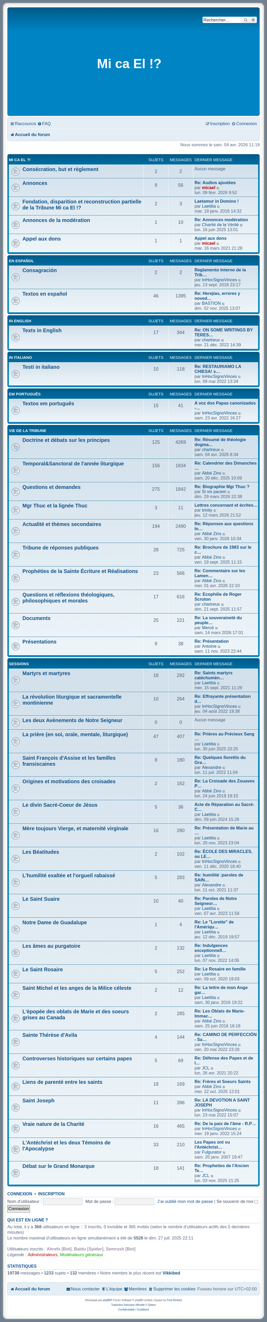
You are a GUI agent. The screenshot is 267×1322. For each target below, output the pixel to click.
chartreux (211, 339)
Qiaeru (152, 1304)
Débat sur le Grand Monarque (58, 1166)
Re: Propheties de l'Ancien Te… (222, 1168)
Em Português (25, 394)
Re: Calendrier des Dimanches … (226, 465)
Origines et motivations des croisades (69, 781)
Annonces (34, 183)
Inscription (51, 1194)
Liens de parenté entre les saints (62, 1082)
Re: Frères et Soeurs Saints (223, 1081)
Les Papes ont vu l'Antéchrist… (212, 1144)
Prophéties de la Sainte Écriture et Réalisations (80, 571)
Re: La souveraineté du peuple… (218, 620)
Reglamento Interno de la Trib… (220, 272)
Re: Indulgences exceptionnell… (211, 948)
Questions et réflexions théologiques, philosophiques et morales (68, 598)
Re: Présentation (212, 641)
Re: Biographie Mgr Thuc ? (222, 486)
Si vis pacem (214, 491)
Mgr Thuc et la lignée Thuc (55, 505)
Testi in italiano (41, 367)
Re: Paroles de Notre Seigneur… (216, 901)
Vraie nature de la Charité (53, 1124)
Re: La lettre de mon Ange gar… (221, 990)
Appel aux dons (41, 239)
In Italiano (20, 357)
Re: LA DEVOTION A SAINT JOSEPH (222, 1102)
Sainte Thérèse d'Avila (49, 1035)
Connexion (19, 1194)
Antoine (209, 646)
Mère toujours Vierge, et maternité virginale (75, 828)
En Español (21, 261)
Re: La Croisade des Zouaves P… (224, 783)
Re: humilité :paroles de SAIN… (219, 877)
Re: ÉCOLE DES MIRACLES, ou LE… (223, 854)
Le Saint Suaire (41, 899)
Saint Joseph (38, 1100)
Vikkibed (171, 1273)
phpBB (107, 1300)
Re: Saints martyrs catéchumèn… (214, 675)
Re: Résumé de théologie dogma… (220, 442)
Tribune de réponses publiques (60, 548)
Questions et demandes (51, 487)
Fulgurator (211, 1152)
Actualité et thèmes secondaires (61, 524)
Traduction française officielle (128, 1304)
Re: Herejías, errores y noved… (217, 296)
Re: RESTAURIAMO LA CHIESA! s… (218, 369)
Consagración (39, 270)
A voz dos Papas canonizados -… (225, 405)
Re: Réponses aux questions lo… (224, 526)
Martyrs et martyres (46, 673)
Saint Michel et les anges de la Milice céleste (76, 988)
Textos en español (44, 294)
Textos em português (48, 403)
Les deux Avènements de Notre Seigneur (72, 720)
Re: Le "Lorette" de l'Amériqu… (214, 924)
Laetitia (209, 206)
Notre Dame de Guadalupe (54, 922)
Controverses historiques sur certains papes (77, 1058)
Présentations (39, 642)
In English (20, 321)
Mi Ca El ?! (20, 159)
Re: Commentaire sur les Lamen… (220, 573)
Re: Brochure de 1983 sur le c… (223, 549)
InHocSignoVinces (219, 279)
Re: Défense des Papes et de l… (224, 1060)
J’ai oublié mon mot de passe (185, 1201)
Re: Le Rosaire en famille (220, 969)
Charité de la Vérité (220, 224)
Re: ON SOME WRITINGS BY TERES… (224, 332)
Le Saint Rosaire (42, 969)
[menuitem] (44, 123)
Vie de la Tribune (27, 430)
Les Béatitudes (40, 852)
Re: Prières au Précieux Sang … (224, 736)
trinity (207, 510)
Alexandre (211, 767)
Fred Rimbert (174, 1300)
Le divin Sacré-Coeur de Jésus (60, 805)
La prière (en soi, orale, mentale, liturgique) (75, 734)
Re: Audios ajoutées (215, 182)
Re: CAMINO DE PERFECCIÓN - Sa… (226, 1037)
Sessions (19, 664)
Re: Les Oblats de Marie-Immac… (220, 1013)
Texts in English (42, 330)
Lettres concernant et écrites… (226, 505)
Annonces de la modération (56, 220)
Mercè (208, 627)
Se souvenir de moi (237, 1201)
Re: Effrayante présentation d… (223, 699)
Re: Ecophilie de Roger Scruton (218, 596)
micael (208, 187)
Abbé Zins (211, 473)
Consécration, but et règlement (60, 169)
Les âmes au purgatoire (51, 946)
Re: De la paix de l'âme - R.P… (225, 1123)
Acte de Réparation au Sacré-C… (224, 807)
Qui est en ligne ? (27, 1220)
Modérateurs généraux (81, 1254)
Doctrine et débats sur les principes (66, 440)
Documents (36, 618)
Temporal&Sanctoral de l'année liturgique (73, 463)
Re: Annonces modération (221, 219)
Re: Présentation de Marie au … (224, 830)
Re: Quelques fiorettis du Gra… (220, 760)
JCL (205, 1068)
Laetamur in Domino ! (217, 201)
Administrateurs (43, 1254)
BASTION (211, 303)
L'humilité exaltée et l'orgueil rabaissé (68, 875)
